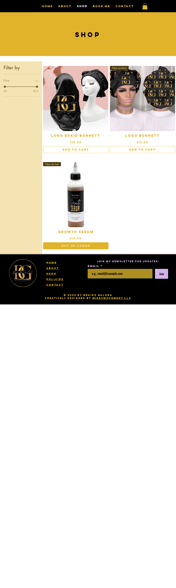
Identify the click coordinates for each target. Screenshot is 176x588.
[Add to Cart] (75, 149)
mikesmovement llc (111, 298)
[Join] (161, 274)
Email (94, 266)
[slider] (5, 87)
